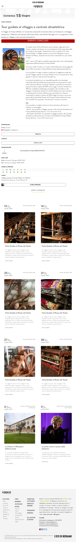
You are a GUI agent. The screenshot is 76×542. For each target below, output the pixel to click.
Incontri (5, 507)
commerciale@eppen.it (51, 524)
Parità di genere (30, 505)
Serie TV (5, 505)
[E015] (45, 529)
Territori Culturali (31, 500)
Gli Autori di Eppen (31, 519)
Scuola (17, 509)
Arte (4, 501)
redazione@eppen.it (51, 522)
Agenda (30, 513)
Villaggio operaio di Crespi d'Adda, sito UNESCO (15, 178)
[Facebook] (40, 529)
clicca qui (55, 525)
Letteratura (6, 510)
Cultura (6, 499)
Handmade (18, 515)
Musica (5, 512)
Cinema (5, 503)
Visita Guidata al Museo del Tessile (18, 246)
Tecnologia (18, 513)
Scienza (5, 518)
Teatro (5, 516)
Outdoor (18, 504)
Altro (16, 522)
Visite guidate (6, 22)
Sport (17, 511)
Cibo (16, 499)
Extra (17, 506)
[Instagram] (42, 529)
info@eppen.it (51, 520)
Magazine (31, 510)
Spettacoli (45, 461)
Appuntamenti (19, 519)
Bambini (18, 501)
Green (17, 517)
